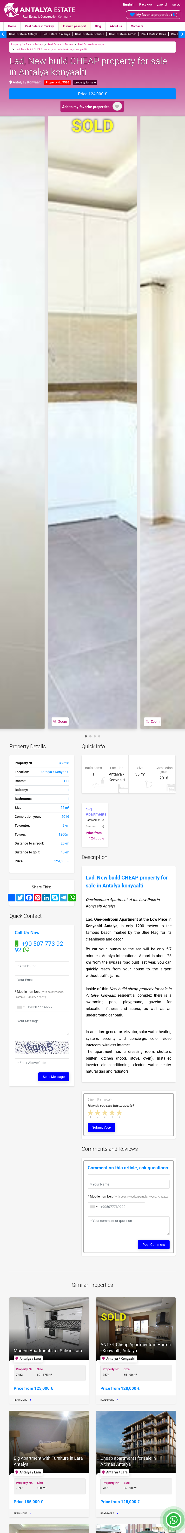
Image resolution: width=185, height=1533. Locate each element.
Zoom (60, 721)
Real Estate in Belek (153, 34)
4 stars (112, 1112)
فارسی (162, 4)
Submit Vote (101, 1127)
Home (12, 26)
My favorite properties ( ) (154, 14)
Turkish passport (74, 26)
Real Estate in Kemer (122, 34)
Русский (145, 4)
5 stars (119, 1112)
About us (116, 26)
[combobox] (20, 1007)
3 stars (105, 1112)
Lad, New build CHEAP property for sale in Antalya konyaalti (51, 49)
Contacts (137, 26)
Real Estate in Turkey (39, 26)
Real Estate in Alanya (56, 34)
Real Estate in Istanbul (89, 34)
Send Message (54, 1076)
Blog (98, 26)
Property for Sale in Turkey (27, 44)
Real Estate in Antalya (23, 34)
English (128, 4)
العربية (176, 4)
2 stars (97, 1112)
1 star (90, 1112)
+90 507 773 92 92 (39, 947)
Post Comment (154, 1244)
